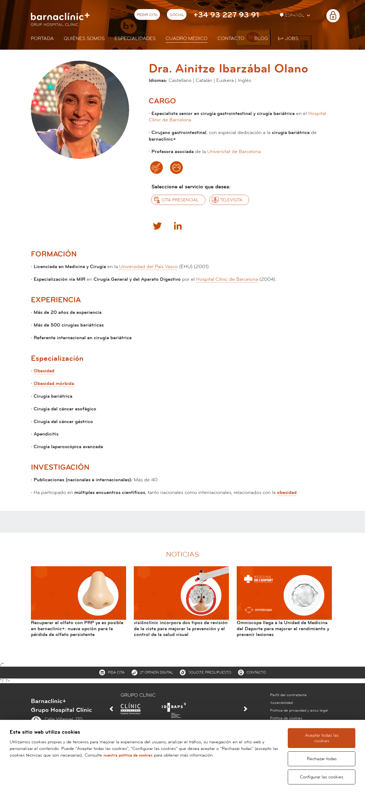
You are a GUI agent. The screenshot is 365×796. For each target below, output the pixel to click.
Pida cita (116, 672)
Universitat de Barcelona (234, 151)
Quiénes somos (84, 38)
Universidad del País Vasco (148, 266)
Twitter (157, 226)
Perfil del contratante (288, 695)
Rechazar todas (322, 759)
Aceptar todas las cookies (322, 741)
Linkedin (178, 226)
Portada (42, 38)
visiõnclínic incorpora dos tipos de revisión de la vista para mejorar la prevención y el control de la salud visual (181, 628)
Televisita (231, 200)
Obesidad (44, 371)
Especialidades (135, 38)
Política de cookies (286, 718)
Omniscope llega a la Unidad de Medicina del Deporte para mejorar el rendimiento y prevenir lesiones (283, 628)
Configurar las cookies (322, 777)
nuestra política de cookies (129, 760)
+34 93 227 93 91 (226, 15)
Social (177, 14)
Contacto (230, 38)
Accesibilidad (281, 702)
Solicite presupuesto (209, 672)
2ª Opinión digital (156, 672)
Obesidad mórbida (54, 383)
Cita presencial (180, 200)
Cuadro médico (186, 38)
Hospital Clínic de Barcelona (227, 279)
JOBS (288, 38)
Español (292, 15)
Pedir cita (147, 14)
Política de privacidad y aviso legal (299, 710)
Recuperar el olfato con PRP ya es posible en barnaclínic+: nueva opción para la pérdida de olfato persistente (77, 628)
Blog (261, 38)
